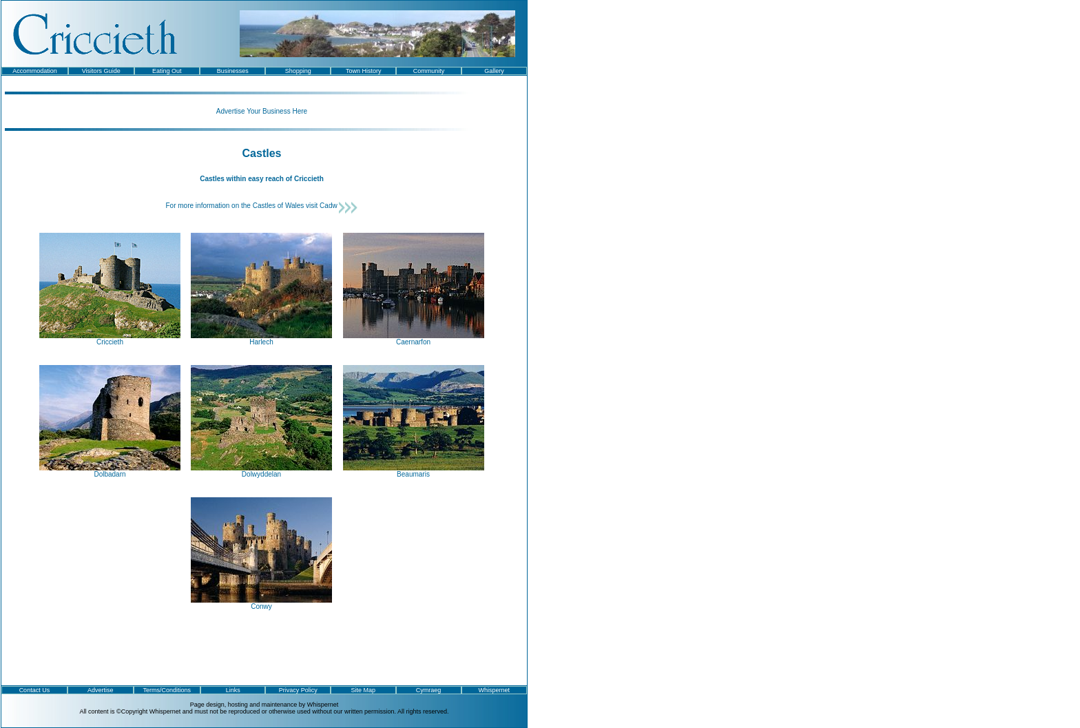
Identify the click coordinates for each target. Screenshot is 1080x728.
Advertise (100, 690)
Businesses (233, 70)
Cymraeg (429, 690)
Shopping (298, 70)
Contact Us (34, 690)
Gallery (494, 70)
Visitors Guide (101, 70)
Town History (364, 70)
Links (233, 690)
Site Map (363, 690)
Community (429, 70)
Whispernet (494, 690)
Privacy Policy (298, 690)
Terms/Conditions (167, 690)
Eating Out (167, 70)
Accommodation (34, 70)
